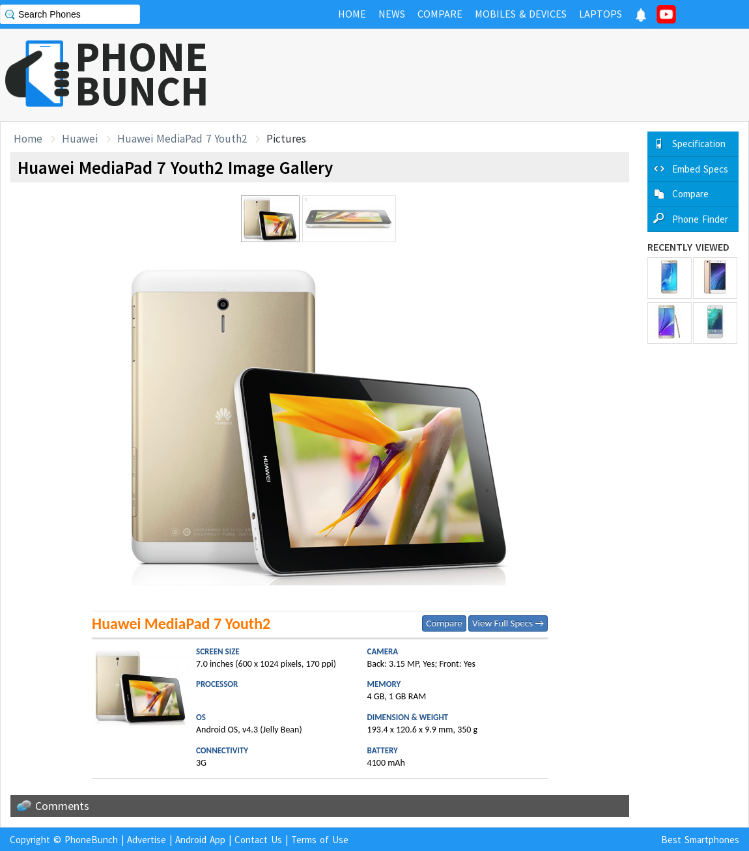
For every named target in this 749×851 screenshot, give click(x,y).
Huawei (80, 139)
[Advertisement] (512, 75)
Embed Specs (700, 169)
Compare (444, 623)
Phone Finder (700, 219)
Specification (699, 143)
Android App (200, 839)
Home (28, 139)
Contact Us (258, 839)
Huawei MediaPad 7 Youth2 (182, 139)
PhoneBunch (91, 839)
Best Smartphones (700, 839)
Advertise (146, 839)
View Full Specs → (508, 623)
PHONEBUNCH (142, 73)
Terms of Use (319, 839)
